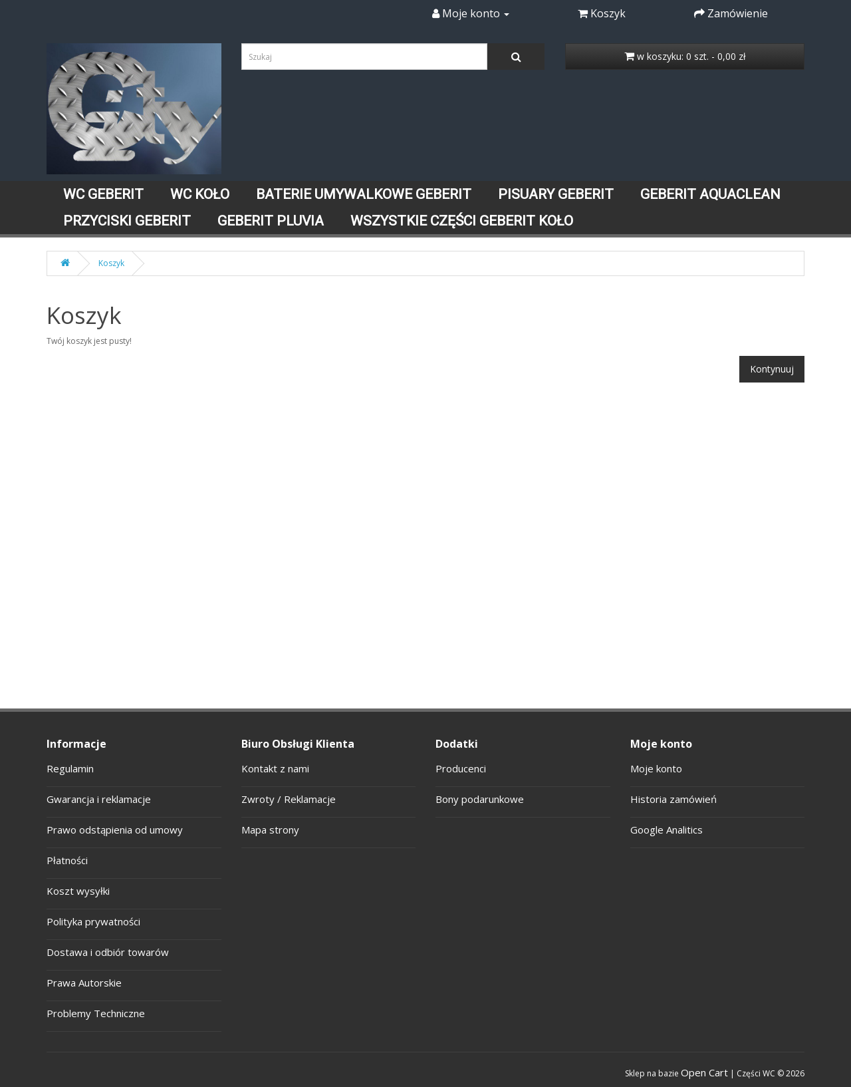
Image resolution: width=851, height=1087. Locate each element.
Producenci (460, 768)
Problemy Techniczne (96, 1013)
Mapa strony (270, 829)
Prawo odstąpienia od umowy (115, 829)
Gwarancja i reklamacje (99, 799)
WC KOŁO (199, 194)
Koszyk (111, 263)
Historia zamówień (673, 799)
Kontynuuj (772, 369)
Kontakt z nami (275, 768)
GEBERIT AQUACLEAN (710, 194)
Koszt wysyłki (78, 890)
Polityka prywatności (93, 921)
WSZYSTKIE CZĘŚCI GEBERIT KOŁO (461, 221)
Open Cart (704, 1072)
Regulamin (70, 768)
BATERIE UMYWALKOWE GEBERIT (363, 194)
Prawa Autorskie (84, 982)
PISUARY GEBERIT (556, 194)
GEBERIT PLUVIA (270, 221)
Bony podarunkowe (479, 799)
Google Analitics (666, 829)
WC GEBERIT (103, 194)
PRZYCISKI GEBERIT (127, 221)
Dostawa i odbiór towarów (108, 952)
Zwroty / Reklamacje (288, 799)
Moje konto (656, 768)
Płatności (67, 860)
